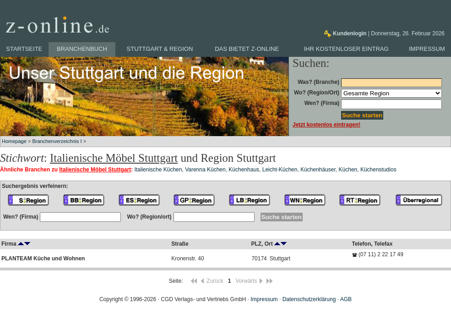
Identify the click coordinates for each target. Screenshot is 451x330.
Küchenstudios (378, 169)
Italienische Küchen (158, 169)
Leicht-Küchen (280, 169)
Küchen (348, 169)
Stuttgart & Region (160, 48)
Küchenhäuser (318, 169)
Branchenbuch (82, 48)
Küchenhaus (243, 169)
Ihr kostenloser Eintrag (346, 48)
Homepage (14, 141)
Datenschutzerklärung (309, 299)
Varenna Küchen (205, 169)
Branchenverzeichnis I (57, 141)
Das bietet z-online (247, 48)
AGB (346, 299)
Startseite (24, 48)
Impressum (427, 48)
